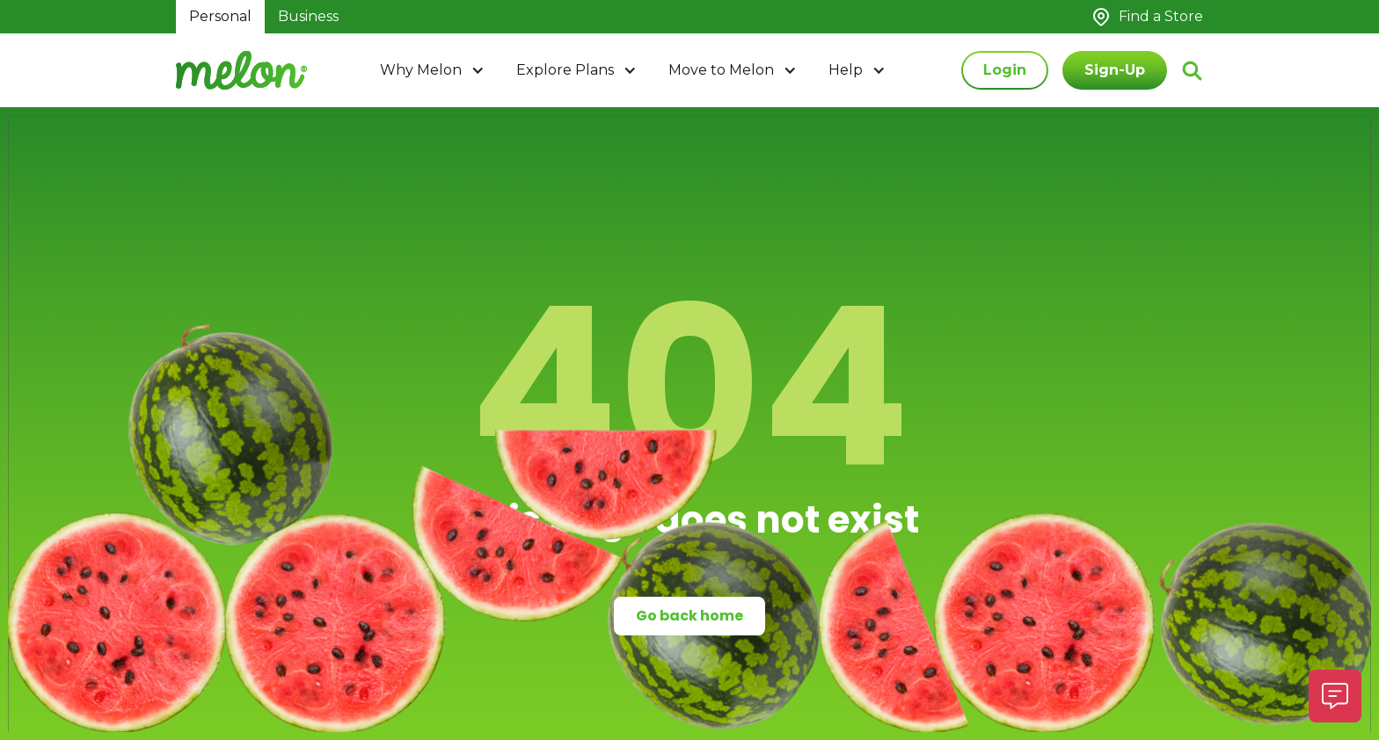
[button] (434, 70)
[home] (241, 70)
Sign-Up (1114, 70)
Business (308, 16)
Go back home (689, 616)
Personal (220, 16)
